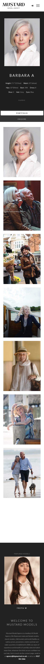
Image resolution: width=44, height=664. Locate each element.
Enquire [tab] (22, 119)
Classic (21, 100)
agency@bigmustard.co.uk (16, 656)
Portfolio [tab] (22, 113)
